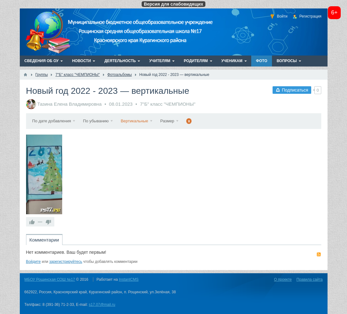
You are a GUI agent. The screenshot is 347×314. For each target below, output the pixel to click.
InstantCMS (129, 279)
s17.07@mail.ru (102, 304)
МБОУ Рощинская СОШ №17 (49, 279)
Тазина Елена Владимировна (69, 104)
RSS (318, 254)
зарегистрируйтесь (65, 261)
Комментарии (44, 239)
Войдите (33, 261)
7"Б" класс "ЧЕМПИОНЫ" (167, 104)
